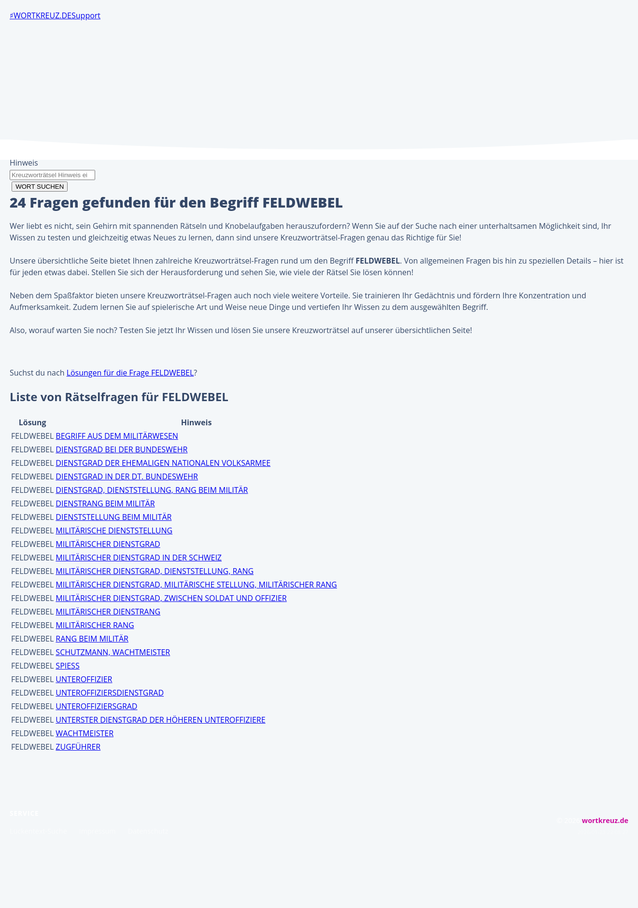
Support (85, 15)
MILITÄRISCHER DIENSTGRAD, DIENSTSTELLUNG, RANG (155, 571)
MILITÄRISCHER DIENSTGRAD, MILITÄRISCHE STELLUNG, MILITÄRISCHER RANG (196, 584)
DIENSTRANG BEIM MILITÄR (105, 503)
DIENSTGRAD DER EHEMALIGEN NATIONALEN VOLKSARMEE (163, 463)
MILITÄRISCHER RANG (95, 625)
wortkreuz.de (42, 15)
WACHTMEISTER (84, 733)
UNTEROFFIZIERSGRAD (96, 706)
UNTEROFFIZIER (84, 679)
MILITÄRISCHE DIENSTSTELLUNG (114, 530)
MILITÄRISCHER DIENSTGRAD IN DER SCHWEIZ (139, 557)
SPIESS (67, 665)
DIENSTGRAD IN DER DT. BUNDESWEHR (127, 476)
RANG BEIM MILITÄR (92, 638)
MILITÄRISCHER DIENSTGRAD (108, 544)
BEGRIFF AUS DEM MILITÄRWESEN (117, 436)
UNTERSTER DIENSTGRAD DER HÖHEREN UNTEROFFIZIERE (160, 719)
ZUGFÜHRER (78, 746)
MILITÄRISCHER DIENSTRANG (108, 611)
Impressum (97, 831)
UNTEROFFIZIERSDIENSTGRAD (110, 692)
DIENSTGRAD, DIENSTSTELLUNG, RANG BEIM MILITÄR (152, 490)
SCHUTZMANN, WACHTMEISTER (113, 652)
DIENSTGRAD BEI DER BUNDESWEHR (121, 449)
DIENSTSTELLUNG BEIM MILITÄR (113, 517)
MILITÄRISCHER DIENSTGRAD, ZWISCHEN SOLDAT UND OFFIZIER (171, 598)
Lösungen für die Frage (130, 372)
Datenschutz (148, 831)
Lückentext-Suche (38, 831)
